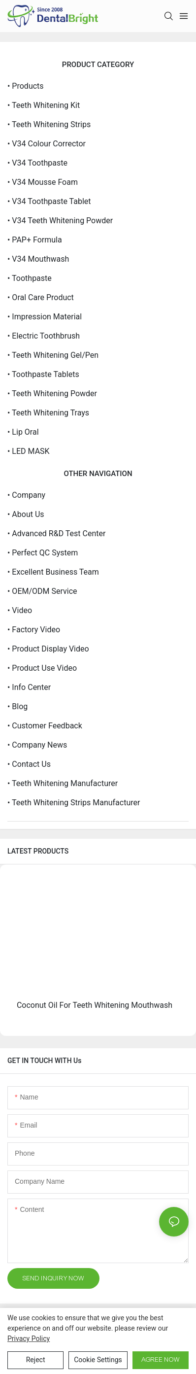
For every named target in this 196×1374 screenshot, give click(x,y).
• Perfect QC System (42, 552)
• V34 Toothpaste (37, 163)
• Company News (37, 745)
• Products (25, 86)
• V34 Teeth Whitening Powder (60, 220)
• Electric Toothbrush (43, 336)
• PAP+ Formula (34, 239)
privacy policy (28, 1338)
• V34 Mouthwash (38, 259)
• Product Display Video (48, 648)
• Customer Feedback (44, 725)
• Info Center (29, 687)
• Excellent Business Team (53, 572)
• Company (26, 495)
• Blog (17, 706)
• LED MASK (28, 451)
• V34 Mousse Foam (42, 182)
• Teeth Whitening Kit (43, 105)
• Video (19, 610)
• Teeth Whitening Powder (52, 393)
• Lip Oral (23, 432)
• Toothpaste (29, 278)
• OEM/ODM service (42, 591)
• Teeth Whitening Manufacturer (62, 783)
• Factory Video (33, 629)
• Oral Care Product (40, 297)
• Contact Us (29, 764)
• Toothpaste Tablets (43, 374)
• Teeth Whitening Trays (48, 412)
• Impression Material (44, 316)
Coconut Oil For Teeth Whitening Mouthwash (94, 1005)
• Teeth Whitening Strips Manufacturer (73, 802)
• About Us (25, 514)
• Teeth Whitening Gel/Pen (52, 355)
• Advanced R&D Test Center (56, 533)
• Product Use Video (42, 668)
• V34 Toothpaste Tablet (49, 201)
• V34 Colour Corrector (46, 143)
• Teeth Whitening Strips (49, 124)
